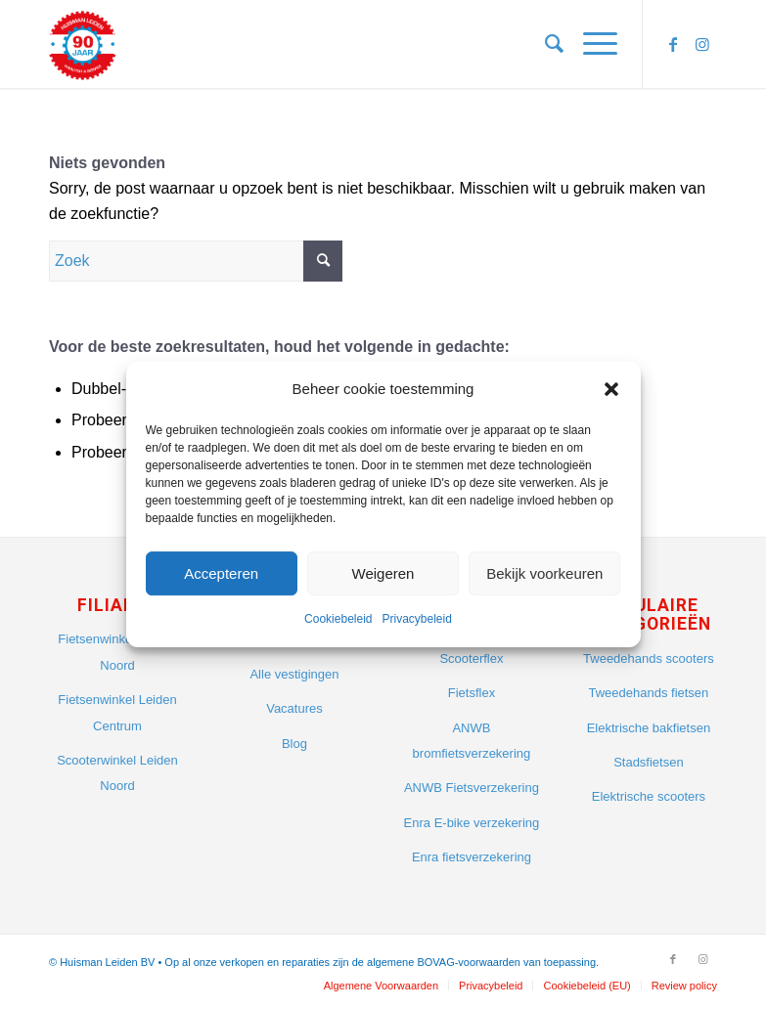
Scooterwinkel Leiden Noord (117, 773)
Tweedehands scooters (648, 658)
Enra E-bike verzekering (472, 822)
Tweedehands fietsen (648, 692)
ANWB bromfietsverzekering (472, 741)
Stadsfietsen (648, 762)
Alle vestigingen (293, 674)
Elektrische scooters (648, 796)
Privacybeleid (417, 620)
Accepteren (221, 573)
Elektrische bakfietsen (648, 728)
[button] (611, 389)
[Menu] (590, 44)
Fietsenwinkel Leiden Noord (117, 652)
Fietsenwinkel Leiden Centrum (117, 712)
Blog (294, 743)
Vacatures (294, 708)
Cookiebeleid (338, 620)
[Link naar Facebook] (673, 44)
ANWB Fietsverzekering (471, 787)
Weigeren (383, 573)
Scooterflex (471, 658)
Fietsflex (471, 692)
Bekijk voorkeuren (544, 573)
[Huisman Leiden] (88, 44)
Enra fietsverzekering (471, 857)
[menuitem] (544, 44)
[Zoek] (544, 44)
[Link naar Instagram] (702, 44)
